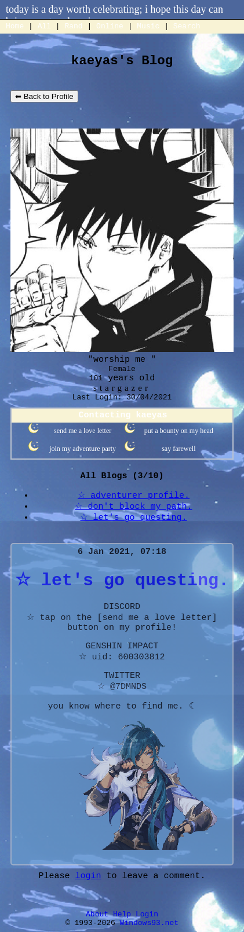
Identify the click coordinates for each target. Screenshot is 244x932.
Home (15, 26)
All (47, 26)
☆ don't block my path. (133, 507)
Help (122, 914)
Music (148, 26)
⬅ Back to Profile (44, 96)
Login (147, 914)
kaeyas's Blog (122, 60)
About (97, 914)
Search (187, 26)
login (88, 876)
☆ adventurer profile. (134, 496)
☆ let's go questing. (133, 518)
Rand (73, 26)
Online (109, 26)
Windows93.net (149, 923)
